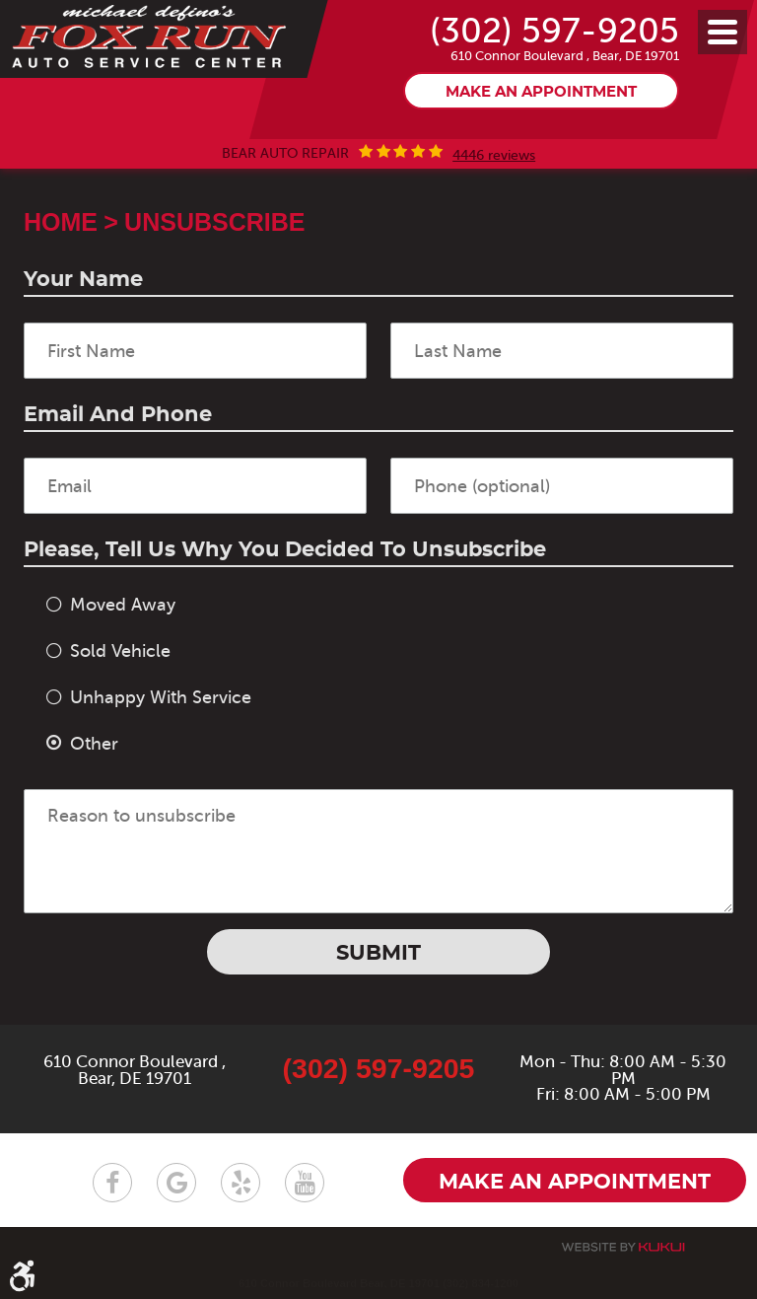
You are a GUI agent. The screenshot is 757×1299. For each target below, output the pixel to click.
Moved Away (122, 604)
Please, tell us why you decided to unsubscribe (285, 550)
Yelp (240, 1182)
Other (94, 744)
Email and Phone (118, 414)
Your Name (83, 279)
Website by (623, 1247)
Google (176, 1182)
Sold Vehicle (120, 651)
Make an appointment (541, 93)
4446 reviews (493, 156)
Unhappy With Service (160, 697)
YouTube (304, 1182)
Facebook (112, 1182)
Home (61, 222)
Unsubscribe (214, 222)
